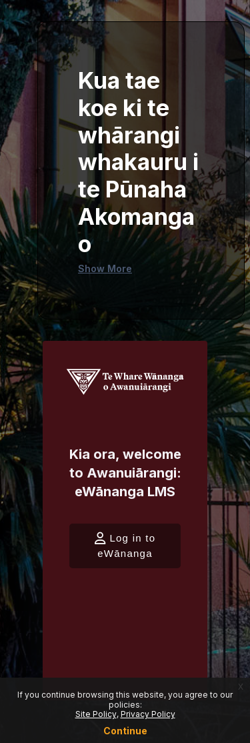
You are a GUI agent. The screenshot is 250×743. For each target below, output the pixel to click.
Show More (105, 268)
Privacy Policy (148, 714)
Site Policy (96, 714)
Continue (125, 730)
